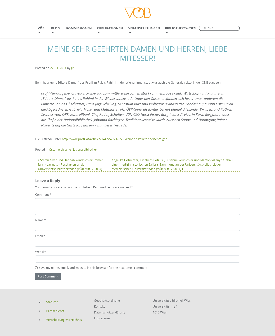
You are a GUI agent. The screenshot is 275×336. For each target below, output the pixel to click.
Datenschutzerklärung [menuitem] (109, 312)
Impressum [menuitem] (102, 318)
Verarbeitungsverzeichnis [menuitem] (64, 320)
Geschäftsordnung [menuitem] (107, 301)
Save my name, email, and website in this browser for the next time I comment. (93, 268)
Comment (43, 195)
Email (40, 236)
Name (40, 220)
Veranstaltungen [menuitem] (144, 28)
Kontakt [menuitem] (99, 306)
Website (40, 252)
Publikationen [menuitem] (110, 28)
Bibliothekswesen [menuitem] (180, 28)
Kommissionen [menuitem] (79, 28)
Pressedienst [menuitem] (55, 311)
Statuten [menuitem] (52, 302)
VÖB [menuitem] (41, 28)
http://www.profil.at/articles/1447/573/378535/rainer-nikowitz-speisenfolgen (114, 139)
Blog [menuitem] (55, 28)
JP (72, 68)
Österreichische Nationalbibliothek (73, 150)
